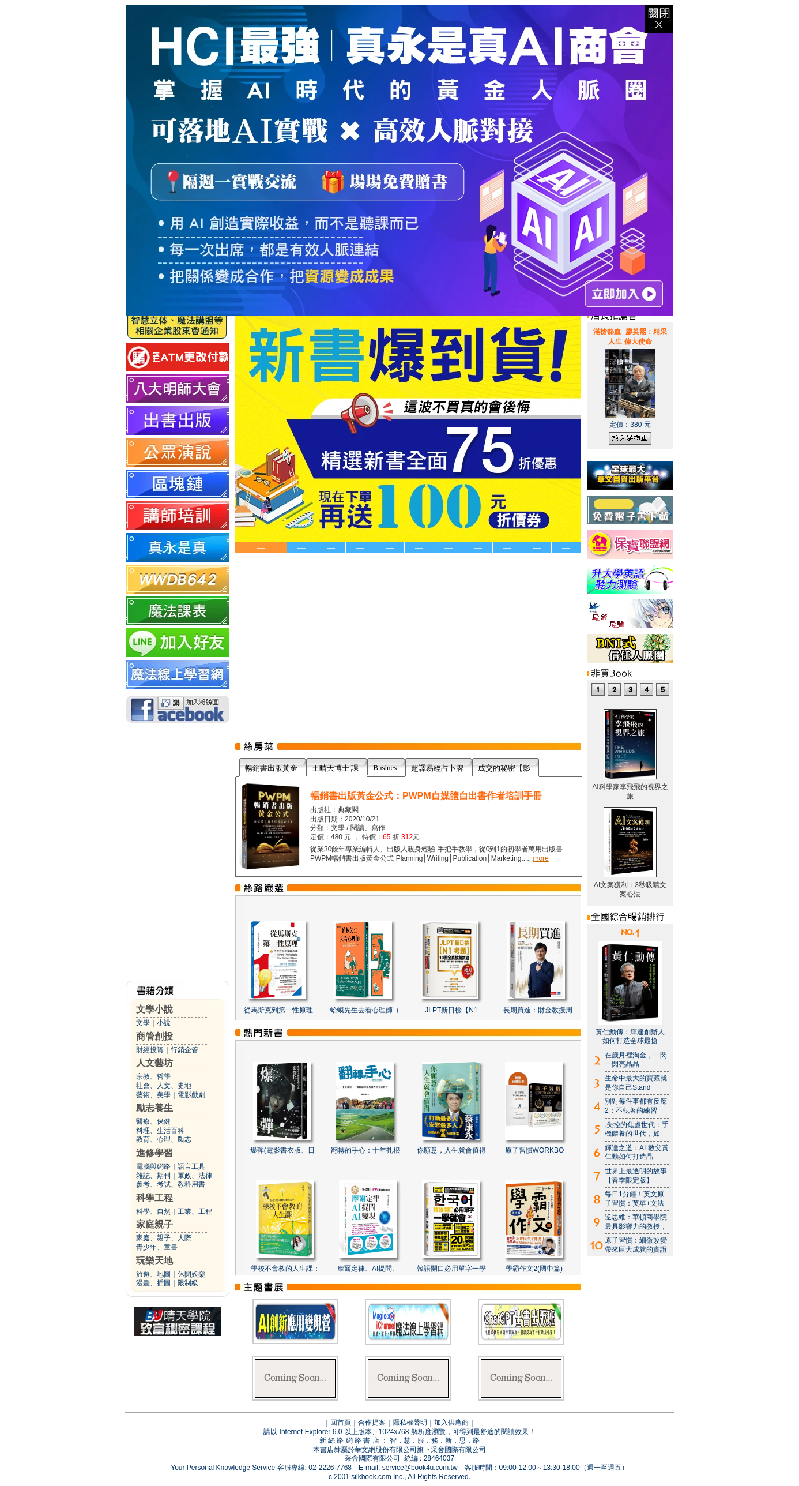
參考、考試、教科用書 (170, 1184)
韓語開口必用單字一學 (451, 1268)
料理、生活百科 (160, 1131)
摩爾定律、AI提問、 (368, 1268)
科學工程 (154, 1198)
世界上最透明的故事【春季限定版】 (636, 1175)
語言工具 (191, 1166)
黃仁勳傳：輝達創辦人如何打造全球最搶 (630, 1036)
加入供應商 (451, 1423)
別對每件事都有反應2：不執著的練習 (636, 1105)
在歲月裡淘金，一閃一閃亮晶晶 (636, 1059)
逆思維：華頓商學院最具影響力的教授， (636, 1221)
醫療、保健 (153, 1121)
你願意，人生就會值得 (451, 1150)
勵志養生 (154, 1108)
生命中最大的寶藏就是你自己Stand (636, 1082)
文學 (143, 1023)
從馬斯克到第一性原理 (278, 1010)
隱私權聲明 (410, 1423)
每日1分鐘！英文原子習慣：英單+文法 (634, 1198)
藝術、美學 (153, 1095)
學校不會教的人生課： (285, 1268)
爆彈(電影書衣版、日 (282, 1150)
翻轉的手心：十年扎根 (365, 1150)
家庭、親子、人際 (163, 1238)
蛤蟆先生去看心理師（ (365, 1010)
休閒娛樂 (191, 1274)
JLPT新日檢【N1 (451, 1010)
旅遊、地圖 (153, 1274)
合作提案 (372, 1423)
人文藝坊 (154, 1063)
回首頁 (340, 1423)
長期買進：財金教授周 (537, 1010)
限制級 (188, 1283)
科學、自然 (153, 1211)
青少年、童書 (157, 1247)
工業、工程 (195, 1211)
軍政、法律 (195, 1176)
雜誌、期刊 (153, 1176)
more (540, 858)
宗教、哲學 (153, 1076)
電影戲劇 (191, 1095)
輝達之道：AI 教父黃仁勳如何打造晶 (637, 1152)
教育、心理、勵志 (163, 1139)
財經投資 (150, 1050)
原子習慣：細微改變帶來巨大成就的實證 (636, 1245)
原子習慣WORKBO (534, 1150)
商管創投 (154, 1036)
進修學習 (154, 1153)
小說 (164, 1023)
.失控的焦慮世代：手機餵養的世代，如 (637, 1129)
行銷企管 (184, 1050)
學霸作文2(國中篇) (534, 1268)
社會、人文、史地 (163, 1086)
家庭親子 (154, 1224)
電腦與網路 (153, 1166)
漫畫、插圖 (153, 1283)
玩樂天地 (154, 1261)
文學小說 (154, 1009)
